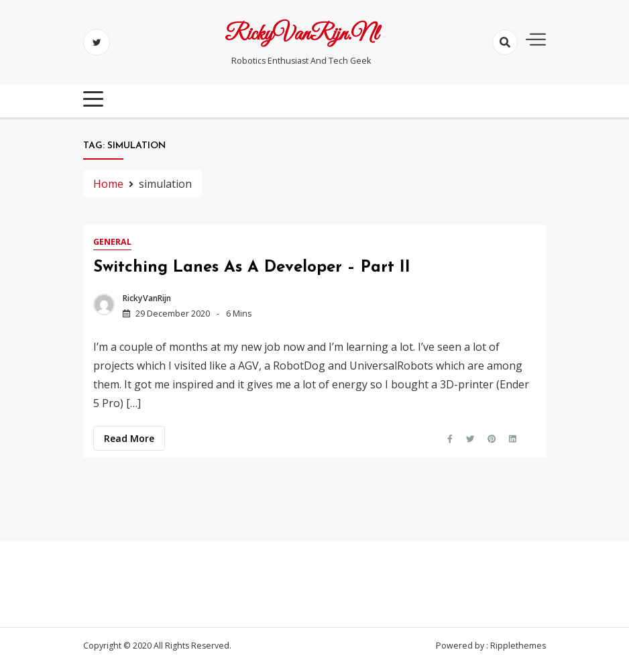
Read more (129, 438)
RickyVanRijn (147, 298)
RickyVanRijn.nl (301, 34)
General (112, 241)
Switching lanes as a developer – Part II (251, 268)
